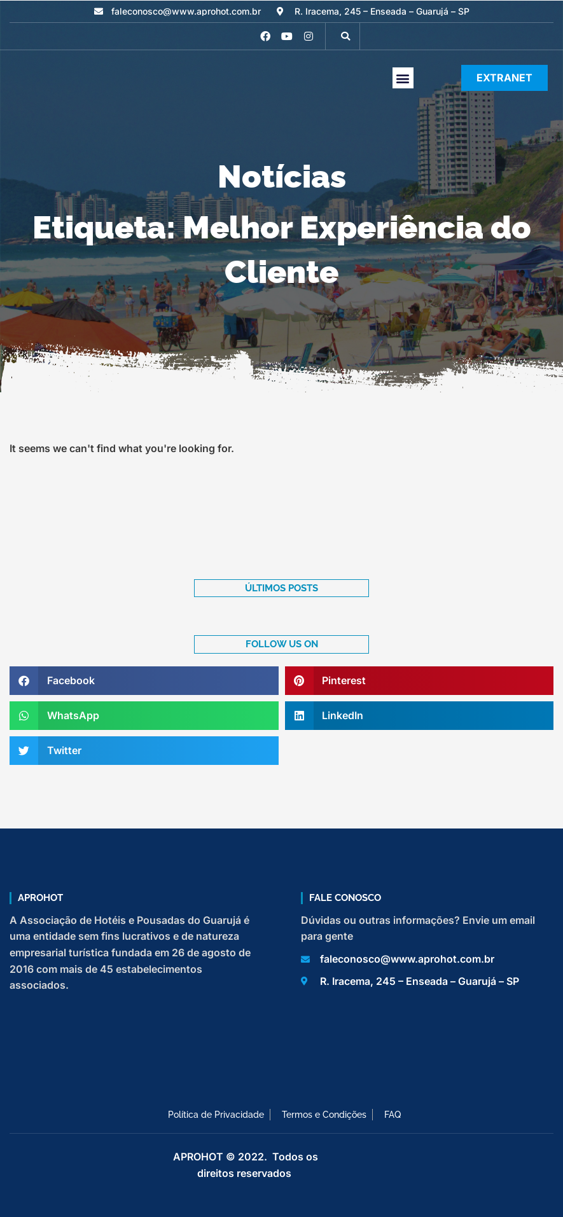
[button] (345, 36)
